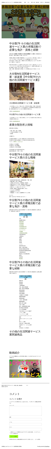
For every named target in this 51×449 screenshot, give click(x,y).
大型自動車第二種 (22, 228)
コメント (11, 405)
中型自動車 (21, 223)
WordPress (47, 446)
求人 (28, 2)
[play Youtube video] (25, 369)
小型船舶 (21, 231)
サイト (10, 427)
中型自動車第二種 (22, 226)
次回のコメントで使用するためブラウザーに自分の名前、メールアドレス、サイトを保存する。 (26, 433)
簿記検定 (21, 258)
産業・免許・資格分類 (18, 385)
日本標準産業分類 (16, 111)
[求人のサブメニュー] (29, 2)
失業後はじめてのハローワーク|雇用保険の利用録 (12, 2)
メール (10, 422)
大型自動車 (21, 224)
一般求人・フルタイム (17, 141)
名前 (10, 417)
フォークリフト (22, 229)
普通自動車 (21, 221)
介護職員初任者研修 (23, 232)
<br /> (12, 343)
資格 (25, 2)
